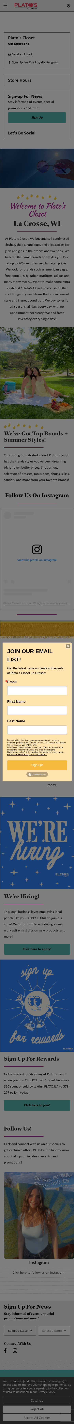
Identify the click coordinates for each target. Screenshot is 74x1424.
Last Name (16, 721)
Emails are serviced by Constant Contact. (27, 754)
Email (12, 682)
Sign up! (37, 765)
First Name (16, 701)
